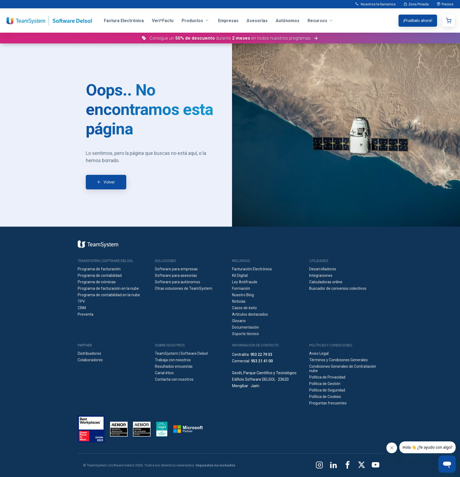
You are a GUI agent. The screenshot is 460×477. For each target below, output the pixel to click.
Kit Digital (240, 275)
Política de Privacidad (327, 377)
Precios (447, 4)
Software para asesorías (176, 275)
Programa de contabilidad (100, 275)
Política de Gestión (324, 383)
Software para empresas (176, 269)
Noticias (239, 301)
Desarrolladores (322, 269)
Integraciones (320, 275)
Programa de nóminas (97, 282)
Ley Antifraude (244, 282)
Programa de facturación (99, 269)
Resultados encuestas (174, 366)
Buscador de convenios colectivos (337, 288)
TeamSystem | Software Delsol (181, 353)
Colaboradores (90, 360)
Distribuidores (89, 353)
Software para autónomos (177, 282)
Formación (241, 288)
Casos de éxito (244, 308)
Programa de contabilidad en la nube (109, 295)
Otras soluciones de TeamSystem (183, 288)
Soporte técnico (245, 334)
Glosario (239, 321)
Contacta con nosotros (174, 379)
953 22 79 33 (261, 354)
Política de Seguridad (327, 390)
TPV (81, 301)
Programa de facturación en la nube (108, 288)
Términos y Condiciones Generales (338, 360)
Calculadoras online (325, 282)
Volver (109, 182)
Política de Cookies (325, 396)
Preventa (85, 314)
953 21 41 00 (262, 361)
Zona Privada (418, 4)
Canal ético (164, 373)
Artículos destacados (250, 314)
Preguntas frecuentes (328, 403)
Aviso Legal (319, 353)
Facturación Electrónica (252, 269)
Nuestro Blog (243, 295)
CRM (82, 308)
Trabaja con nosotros (173, 360)
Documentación (245, 327)
